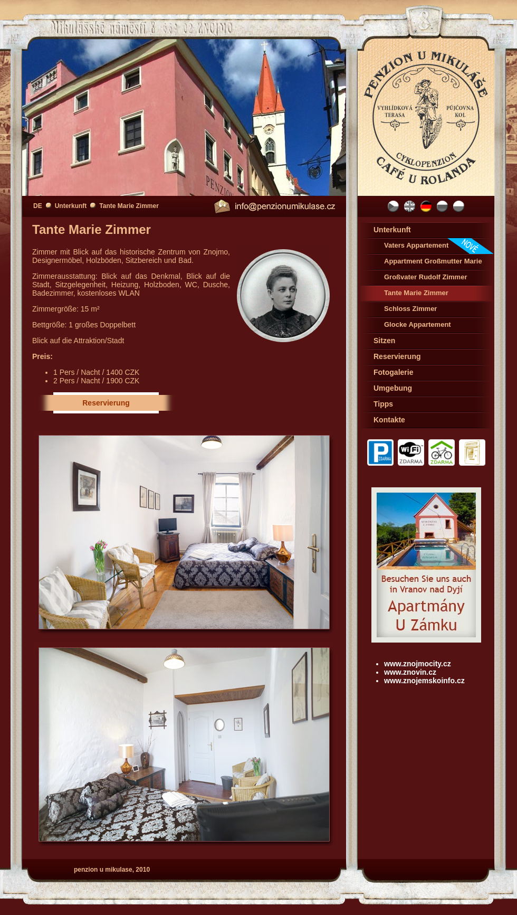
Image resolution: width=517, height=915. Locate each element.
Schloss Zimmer (410, 309)
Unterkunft (71, 206)
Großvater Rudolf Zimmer (425, 277)
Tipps (383, 404)
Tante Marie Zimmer (128, 206)
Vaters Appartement (439, 246)
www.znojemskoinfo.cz (424, 680)
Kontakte (389, 420)
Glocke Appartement (417, 324)
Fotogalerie (393, 372)
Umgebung (393, 388)
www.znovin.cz (410, 672)
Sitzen (384, 340)
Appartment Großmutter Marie (433, 261)
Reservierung (105, 403)
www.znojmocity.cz (417, 663)
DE (37, 206)
